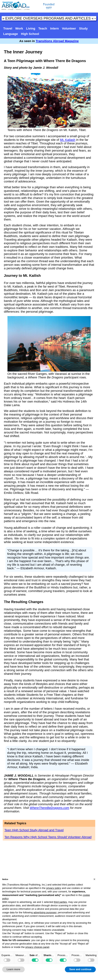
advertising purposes (44, 912)
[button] (94, 879)
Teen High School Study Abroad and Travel (34, 830)
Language (10, 34)
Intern (54, 28)
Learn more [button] (13, 969)
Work (19, 28)
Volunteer (69, 28)
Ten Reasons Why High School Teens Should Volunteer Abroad (47, 837)
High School (30, 34)
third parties (60, 902)
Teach (42, 28)
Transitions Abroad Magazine (57, 41)
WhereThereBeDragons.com (49, 808)
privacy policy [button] (53, 888)
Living (30, 28)
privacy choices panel (37, 947)
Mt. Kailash (67, 139)
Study (83, 28)
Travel (7, 28)
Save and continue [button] (80, 969)
